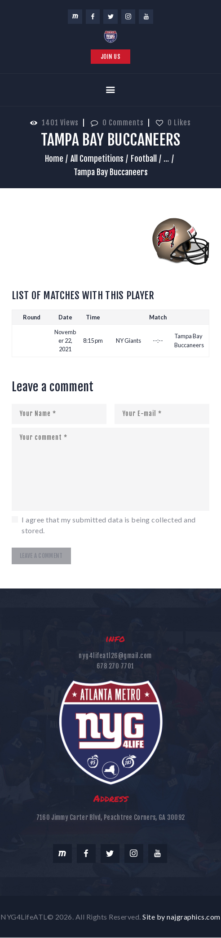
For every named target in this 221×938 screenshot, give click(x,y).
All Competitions (97, 159)
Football (144, 159)
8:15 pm (93, 340)
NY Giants (128, 340)
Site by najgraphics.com (181, 916)
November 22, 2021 (65, 340)
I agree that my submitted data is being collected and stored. (109, 525)
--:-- (158, 340)
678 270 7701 (115, 666)
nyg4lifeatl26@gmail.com (115, 655)
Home (54, 159)
